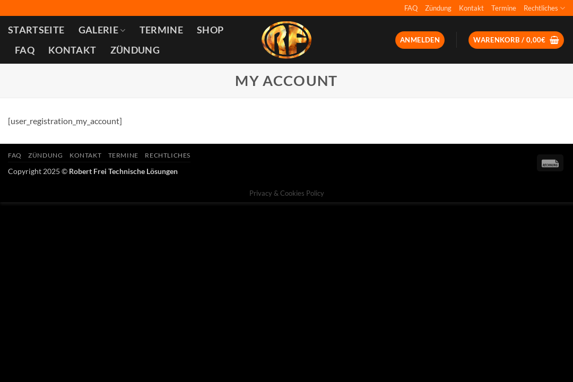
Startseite (36, 30)
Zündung (438, 8)
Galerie (102, 30)
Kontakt (471, 8)
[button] (420, 40)
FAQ (411, 8)
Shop (210, 30)
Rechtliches (544, 8)
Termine (503, 8)
